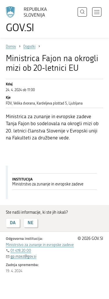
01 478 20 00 (20, 250)
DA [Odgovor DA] (13, 223)
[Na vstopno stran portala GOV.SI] (29, 19)
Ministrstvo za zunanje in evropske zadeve (40, 245)
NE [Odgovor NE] (30, 223)
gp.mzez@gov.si (23, 256)
